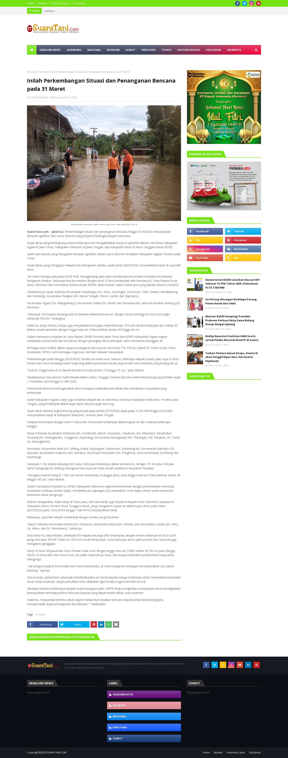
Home (30, 3)
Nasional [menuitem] (94, 50)
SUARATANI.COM (56, 752)
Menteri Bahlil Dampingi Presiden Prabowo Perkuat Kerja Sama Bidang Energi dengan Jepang (229, 320)
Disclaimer (79, 3)
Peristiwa (44, 72)
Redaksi (42, 3)
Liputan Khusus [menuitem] (188, 50)
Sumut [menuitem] (130, 50)
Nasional (119, 716)
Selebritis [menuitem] (234, 50)
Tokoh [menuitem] (166, 50)
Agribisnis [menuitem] (74, 50)
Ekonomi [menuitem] (113, 50)
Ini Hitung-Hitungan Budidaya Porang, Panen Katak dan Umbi (231, 301)
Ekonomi (119, 705)
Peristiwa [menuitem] (148, 50)
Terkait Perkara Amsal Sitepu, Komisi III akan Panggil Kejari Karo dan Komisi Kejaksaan (231, 357)
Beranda (32, 72)
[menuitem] (32, 50)
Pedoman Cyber (60, 3)
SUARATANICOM (39, 97)
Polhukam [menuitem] (213, 50)
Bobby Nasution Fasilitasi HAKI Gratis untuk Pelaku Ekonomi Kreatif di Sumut (232, 338)
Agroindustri (123, 694)
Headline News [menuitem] (50, 50)
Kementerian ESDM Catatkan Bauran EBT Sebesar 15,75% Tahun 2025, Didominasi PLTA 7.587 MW (232, 283)
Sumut (118, 738)
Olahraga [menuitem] (37, 59)
